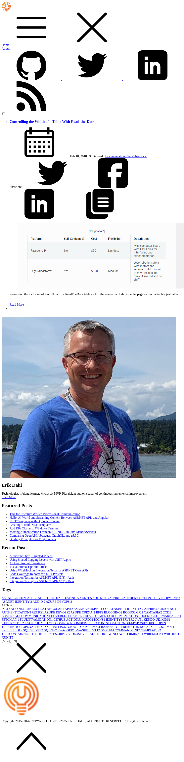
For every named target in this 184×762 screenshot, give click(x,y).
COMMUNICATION (36, 616)
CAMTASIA (153, 612)
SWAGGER (66, 630)
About (6, 48)
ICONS (100, 619)
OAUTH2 (55, 598)
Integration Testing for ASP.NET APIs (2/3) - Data (42, 581)
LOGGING (61, 623)
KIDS (165, 619)
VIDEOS (75, 634)
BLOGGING (113, 612)
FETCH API (11, 619)
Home (5, 45)
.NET (42, 598)
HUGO (88, 619)
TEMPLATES (151, 630)
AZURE (38, 612)
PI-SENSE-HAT (48, 626)
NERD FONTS (99, 623)
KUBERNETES (13, 623)
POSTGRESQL (89, 626)
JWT (139, 619)
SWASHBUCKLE (88, 630)
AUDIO (39, 601)
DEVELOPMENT (167, 598)
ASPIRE (116, 598)
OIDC (153, 623)
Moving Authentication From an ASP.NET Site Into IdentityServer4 (53, 532)
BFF (100, 612)
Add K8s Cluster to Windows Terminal (34, 528)
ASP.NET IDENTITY (17, 601)
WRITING (171, 634)
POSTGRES (69, 626)
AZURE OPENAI (83, 612)
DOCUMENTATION (125, 616)
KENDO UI (152, 619)
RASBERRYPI (112, 626)
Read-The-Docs (136, 156)
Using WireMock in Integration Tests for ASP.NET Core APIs (49, 570)
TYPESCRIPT (57, 634)
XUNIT (85, 598)
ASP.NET (10, 598)
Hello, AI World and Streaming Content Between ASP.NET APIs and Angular (59, 517)
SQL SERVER (33, 630)
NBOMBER (79, 623)
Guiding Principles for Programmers (33, 539)
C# (23, 598)
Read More (17, 304)
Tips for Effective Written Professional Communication (45, 514)
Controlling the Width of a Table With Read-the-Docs (52, 121)
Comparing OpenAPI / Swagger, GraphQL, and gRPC (44, 535)
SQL (19, 630)
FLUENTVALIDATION (37, 619)
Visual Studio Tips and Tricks (28, 566)
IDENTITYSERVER (120, 619)
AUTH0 (176, 608)
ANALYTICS (37, 608)
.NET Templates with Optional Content (35, 521)
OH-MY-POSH (136, 623)
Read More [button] (9, 497)
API (32, 598)
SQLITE (51, 630)
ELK (177, 616)
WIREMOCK (154, 634)
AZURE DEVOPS (59, 601)
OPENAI (30, 626)
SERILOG (159, 626)
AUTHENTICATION (138, 598)
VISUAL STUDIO (95, 634)
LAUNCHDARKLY (39, 623)
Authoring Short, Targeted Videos (31, 556)
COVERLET (60, 616)
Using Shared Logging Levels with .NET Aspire (40, 559)
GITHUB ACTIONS (68, 619)
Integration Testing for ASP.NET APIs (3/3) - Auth (42, 577)
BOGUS (129, 612)
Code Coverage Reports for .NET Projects (36, 574)
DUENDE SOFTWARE (156, 616)
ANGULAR (56, 608)
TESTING (71, 598)
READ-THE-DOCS (137, 626)
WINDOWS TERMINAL (126, 634)
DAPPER (77, 616)
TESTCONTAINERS (16, 634)
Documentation (115, 156)
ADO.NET (100, 598)
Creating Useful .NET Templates (30, 524)
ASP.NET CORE (102, 608)
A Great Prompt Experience (27, 563)
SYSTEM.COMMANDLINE (121, 630)
